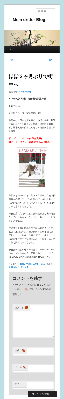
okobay (12, 267)
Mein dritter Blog (27, 19)
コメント (21, 307)
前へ (12, 60)
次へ (52, 60)
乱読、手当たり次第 (29, 264)
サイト (18, 384)
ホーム (12, 49)
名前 (20, 350)
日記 (42, 264)
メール (20, 367)
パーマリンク (22, 267)
